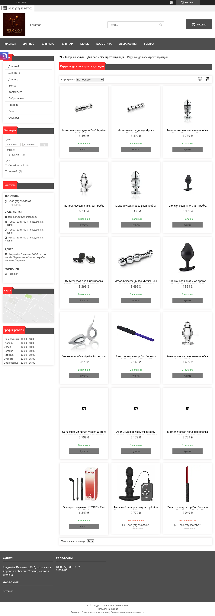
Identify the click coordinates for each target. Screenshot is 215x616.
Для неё (28, 43)
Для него (48, 43)
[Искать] (160, 24)
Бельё (84, 43)
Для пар (67, 43)
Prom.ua (123, 605)
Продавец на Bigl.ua (107, 609)
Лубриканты (127, 43)
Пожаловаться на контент (95, 612)
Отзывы (13, 117)
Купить (84, 149)
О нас (12, 111)
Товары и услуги (75, 57)
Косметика (104, 43)
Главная (10, 43)
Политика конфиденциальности (127, 612)
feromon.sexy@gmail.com (22, 216)
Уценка (149, 43)
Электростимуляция (112, 57)
